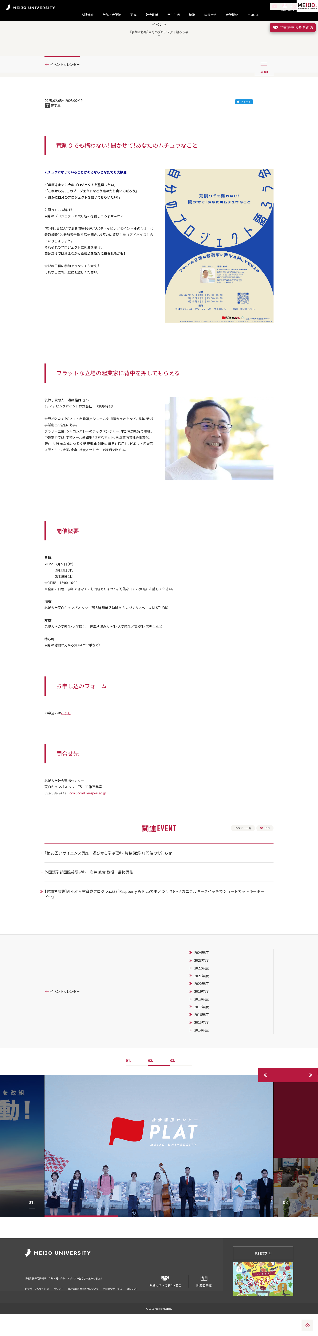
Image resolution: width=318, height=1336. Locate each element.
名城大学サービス (112, 1304)
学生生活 (173, 15)
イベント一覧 (240, 870)
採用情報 (47, 1297)
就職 (192, 15)
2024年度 (207, 995)
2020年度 (207, 1026)
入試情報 (87, 15)
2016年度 (207, 1057)
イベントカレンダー (68, 83)
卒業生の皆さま (134, 1297)
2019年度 (207, 1034)
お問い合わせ (82, 1297)
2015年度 (207, 1065)
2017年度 (207, 1049)
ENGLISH (132, 1304)
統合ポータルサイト (37, 1304)
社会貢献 (152, 15)
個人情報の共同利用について (83, 1304)
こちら (69, 750)
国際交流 (210, 15)
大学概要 (232, 15)
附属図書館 (204, 1301)
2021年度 (207, 1018)
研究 (133, 15)
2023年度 (207, 1003)
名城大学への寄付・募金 (165, 1301)
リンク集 (63, 1297)
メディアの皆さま (107, 1297)
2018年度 (207, 1042)
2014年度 (207, 1073)
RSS (264, 870)
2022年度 (207, 1011)
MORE (253, 15)
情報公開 (31, 1297)
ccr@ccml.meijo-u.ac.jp (93, 833)
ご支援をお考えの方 (292, 27)
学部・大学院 (112, 15)
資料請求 (263, 1274)
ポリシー (58, 1304)
